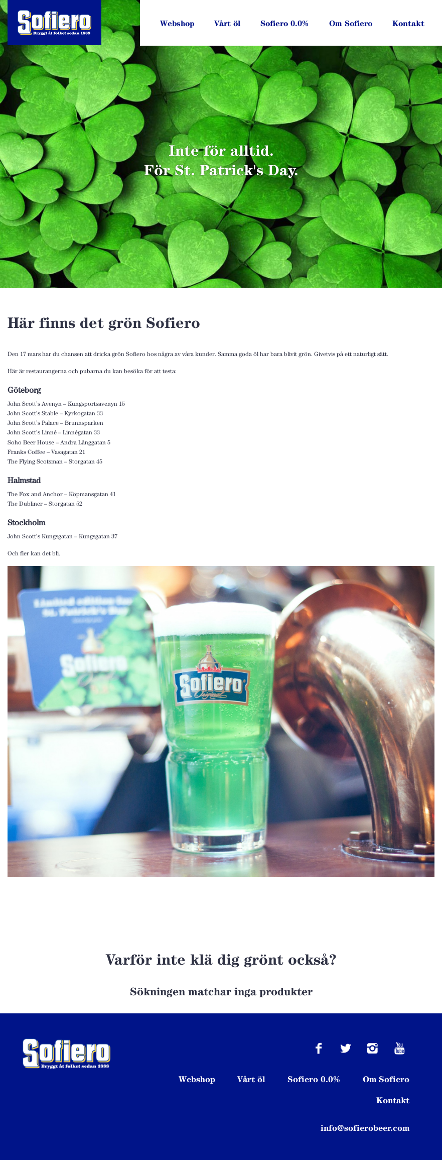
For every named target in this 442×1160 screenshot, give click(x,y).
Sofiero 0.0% (284, 23)
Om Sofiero (350, 23)
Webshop (177, 23)
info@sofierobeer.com (365, 1128)
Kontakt (408, 23)
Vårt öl (227, 23)
